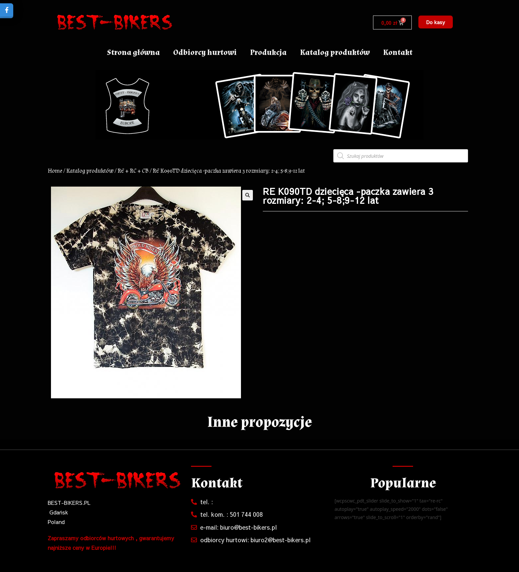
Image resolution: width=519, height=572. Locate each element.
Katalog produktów (335, 52)
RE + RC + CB (133, 171)
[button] (435, 22)
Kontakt (397, 52)
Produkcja (268, 52)
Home (55, 171)
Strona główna (133, 52)
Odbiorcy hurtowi (205, 52)
